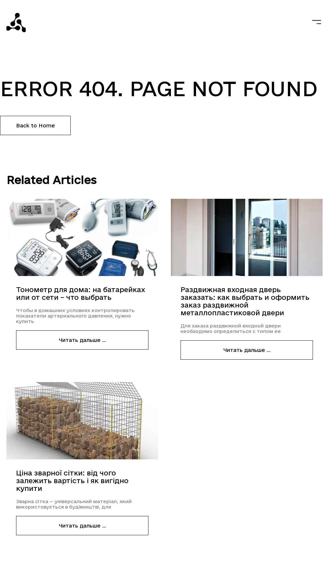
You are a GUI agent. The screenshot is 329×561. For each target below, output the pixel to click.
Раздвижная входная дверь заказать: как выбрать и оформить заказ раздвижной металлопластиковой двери (245, 301)
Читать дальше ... (82, 340)
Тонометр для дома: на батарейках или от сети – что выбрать (80, 293)
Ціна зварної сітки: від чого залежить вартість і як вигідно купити (72, 480)
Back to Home (35, 125)
